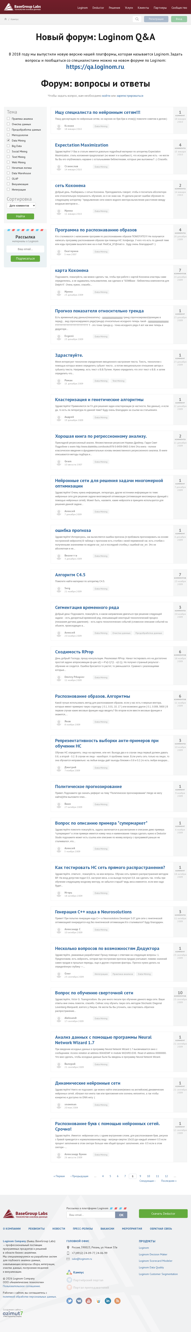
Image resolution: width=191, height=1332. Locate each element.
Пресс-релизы (83, 1228)
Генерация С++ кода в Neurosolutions (93, 912)
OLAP (15, 178)
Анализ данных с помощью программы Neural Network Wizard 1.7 (103, 1040)
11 (157, 1176)
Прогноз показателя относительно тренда (99, 311)
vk (79, 1301)
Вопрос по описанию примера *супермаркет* (101, 823)
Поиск (137, 19)
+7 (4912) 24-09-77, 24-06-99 (89, 1253)
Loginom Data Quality (151, 1267)
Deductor (98, 8)
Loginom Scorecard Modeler (155, 1261)
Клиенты (143, 8)
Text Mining (18, 157)
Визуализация (20, 184)
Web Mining (19, 162)
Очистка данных (21, 124)
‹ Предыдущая (79, 1176)
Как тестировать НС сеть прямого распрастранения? (110, 867)
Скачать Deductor (163, 1213)
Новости (58, 1228)
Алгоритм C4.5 (70, 575)
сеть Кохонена (70, 185)
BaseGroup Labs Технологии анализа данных (22, 7)
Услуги (129, 8)
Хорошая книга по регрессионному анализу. (101, 436)
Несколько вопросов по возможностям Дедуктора (107, 948)
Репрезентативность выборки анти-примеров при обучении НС (107, 743)
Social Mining (19, 151)
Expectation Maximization (81, 145)
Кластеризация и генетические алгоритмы (99, 399)
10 (148, 1176)
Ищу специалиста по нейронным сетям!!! (97, 112)
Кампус (15, 19)
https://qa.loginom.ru (95, 66)
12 (166, 1176)
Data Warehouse (21, 173)
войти (106, 96)
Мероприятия (132, 1228)
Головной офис (77, 1241)
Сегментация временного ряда (87, 607)
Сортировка (19, 199)
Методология (20, 135)
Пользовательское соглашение (21, 1286)
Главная (5, 19)
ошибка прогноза (73, 530)
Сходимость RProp (74, 652)
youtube (89, 1301)
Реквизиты (36, 1228)
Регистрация (156, 19)
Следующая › (147, 1181)
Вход (179, 19)
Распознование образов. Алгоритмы (92, 696)
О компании (12, 1228)
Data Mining (19, 140)
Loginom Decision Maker (153, 1254)
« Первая (59, 1176)
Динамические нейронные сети (87, 1083)
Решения (114, 8)
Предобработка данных (26, 129)
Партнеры (160, 8)
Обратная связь (161, 1228)
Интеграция (19, 189)
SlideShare (98, 1301)
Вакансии (107, 1228)
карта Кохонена (71, 270)
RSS (117, 1301)
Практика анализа (22, 118)
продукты (147, 1241)
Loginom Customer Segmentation (158, 1274)
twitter (69, 1301)
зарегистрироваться (130, 96)
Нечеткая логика (22, 168)
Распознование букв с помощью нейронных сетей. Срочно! (107, 1126)
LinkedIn (108, 1301)
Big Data (17, 146)
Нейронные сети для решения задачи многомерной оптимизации (109, 483)
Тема (12, 112)
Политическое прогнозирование (88, 786)
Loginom (83, 8)
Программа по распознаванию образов (96, 230)
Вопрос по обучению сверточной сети (94, 993)
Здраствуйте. (69, 355)
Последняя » (169, 1181)
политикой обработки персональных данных (29, 1296)
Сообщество (179, 8)
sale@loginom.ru (82, 1259)
